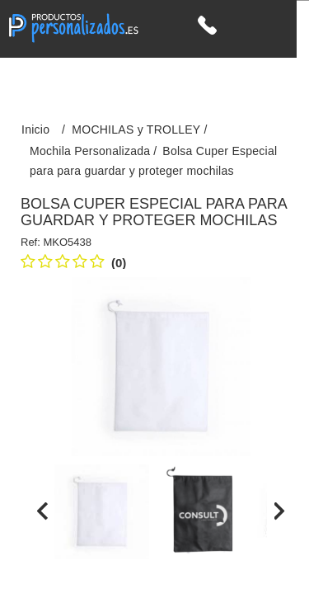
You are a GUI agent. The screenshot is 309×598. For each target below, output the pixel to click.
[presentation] (42, 510)
